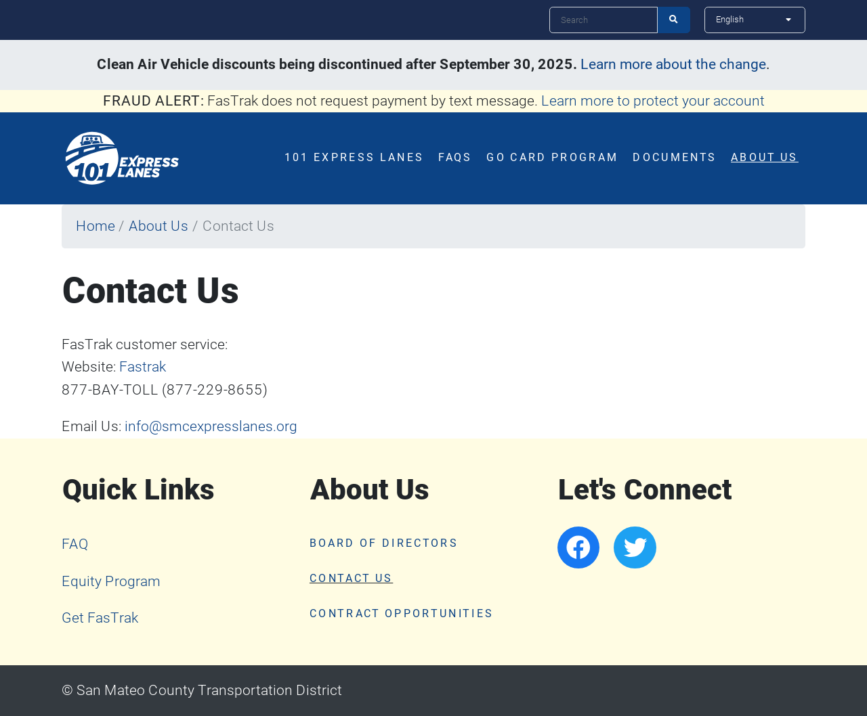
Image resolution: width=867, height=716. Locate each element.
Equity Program (111, 581)
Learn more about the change (673, 64)
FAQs (455, 158)
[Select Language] (754, 19)
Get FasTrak (100, 618)
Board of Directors (384, 543)
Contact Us (351, 579)
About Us (765, 158)
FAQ (75, 544)
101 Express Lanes (354, 158)
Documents (675, 158)
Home (95, 226)
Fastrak (142, 367)
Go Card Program (552, 158)
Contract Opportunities (402, 614)
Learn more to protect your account (653, 101)
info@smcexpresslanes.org (211, 426)
